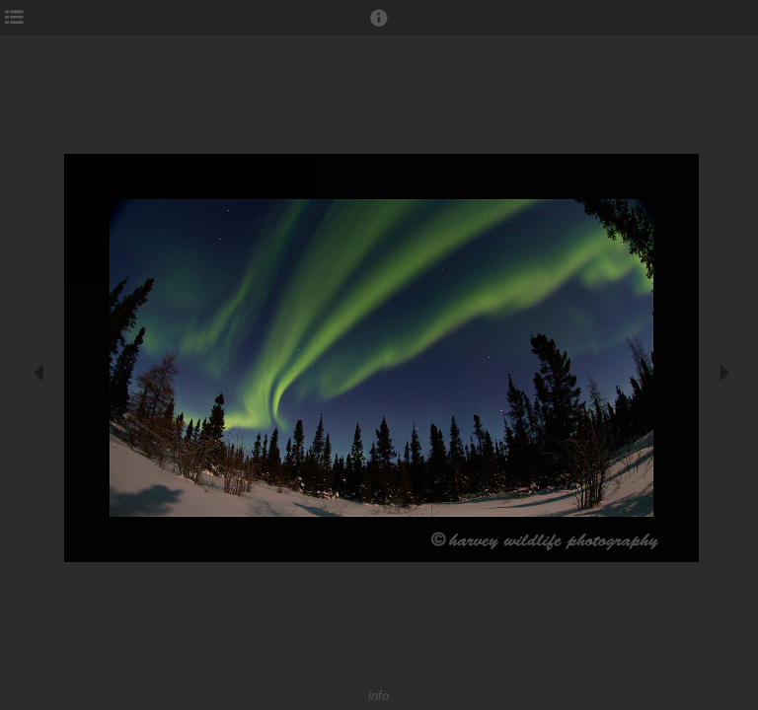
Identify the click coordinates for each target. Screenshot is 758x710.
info (379, 695)
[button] (379, 26)
